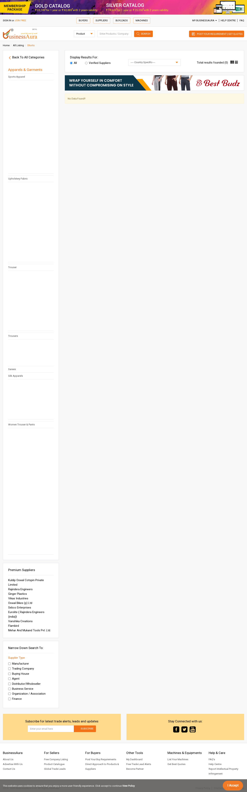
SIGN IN (7, 20)
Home (6, 45)
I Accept (232, 785)
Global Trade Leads (55, 768)
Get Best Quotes (176, 764)
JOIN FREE (20, 20)
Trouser (12, 267)
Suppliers (102, 20)
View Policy (128, 785)
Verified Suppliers (98, 63)
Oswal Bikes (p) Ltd (20, 603)
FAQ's (212, 759)
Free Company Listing (56, 759)
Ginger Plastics (17, 594)
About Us (8, 759)
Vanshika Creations (20, 621)
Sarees (12, 369)
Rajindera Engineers (20, 589)
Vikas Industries (18, 598)
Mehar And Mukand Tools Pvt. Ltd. (29, 630)
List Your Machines (177, 759)
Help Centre (228, 20)
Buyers (83, 20)
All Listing (18, 45)
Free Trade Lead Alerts (138, 764)
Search (145, 33)
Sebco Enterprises (19, 607)
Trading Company (21, 668)
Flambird (13, 626)
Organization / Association (27, 693)
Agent (13, 678)
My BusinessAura (204, 20)
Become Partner (135, 768)
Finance (15, 699)
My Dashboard (134, 759)
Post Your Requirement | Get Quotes (220, 34)
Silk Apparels (15, 375)
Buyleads (122, 20)
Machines (142, 20)
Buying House (18, 673)
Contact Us (9, 768)
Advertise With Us (13, 764)
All (73, 63)
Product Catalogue (54, 764)
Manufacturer (18, 663)
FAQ (242, 20)
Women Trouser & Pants (21, 424)
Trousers (13, 335)
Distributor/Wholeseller (24, 684)
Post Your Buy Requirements (100, 759)
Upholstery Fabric (18, 178)
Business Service (20, 688)
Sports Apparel (16, 76)
